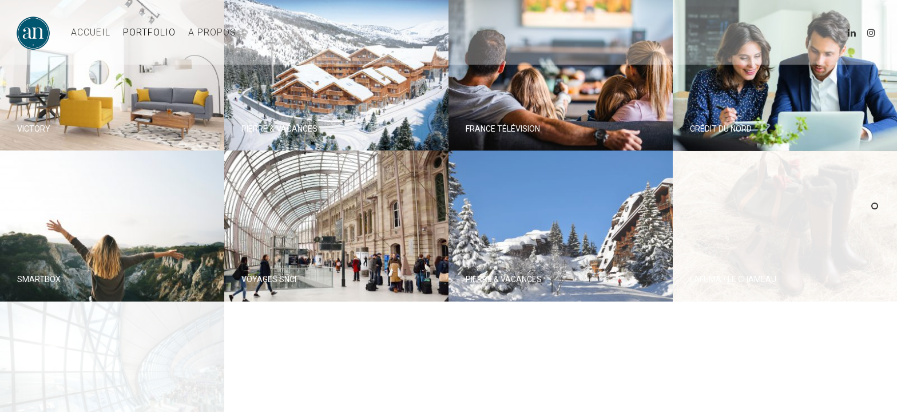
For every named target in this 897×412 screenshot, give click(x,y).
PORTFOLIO (149, 32)
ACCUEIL (90, 32)
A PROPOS (212, 32)
